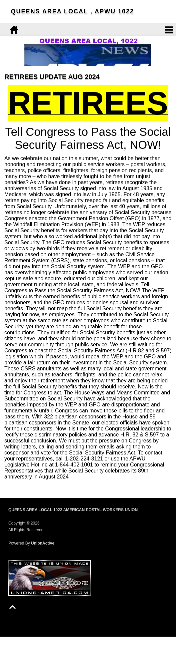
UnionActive (42, 543)
